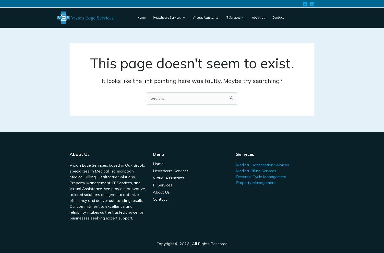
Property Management (256, 182)
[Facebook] (305, 4)
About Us (161, 192)
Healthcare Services (171, 171)
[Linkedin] (312, 4)
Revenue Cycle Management (262, 176)
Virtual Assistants (169, 178)
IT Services (163, 185)
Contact (160, 199)
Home (158, 163)
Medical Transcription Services (263, 165)
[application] (175, 18)
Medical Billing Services (257, 171)
